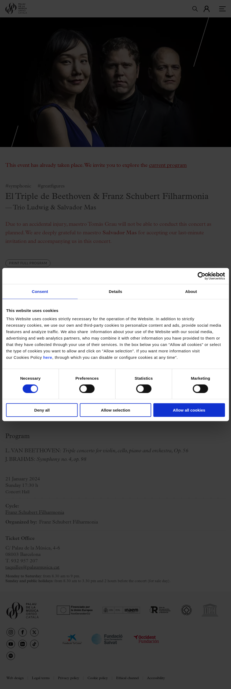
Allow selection (115, 410)
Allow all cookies (189, 410)
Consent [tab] (40, 291)
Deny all (42, 410)
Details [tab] (115, 291)
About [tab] (191, 291)
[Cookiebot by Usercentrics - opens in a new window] (201, 276)
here (47, 357)
